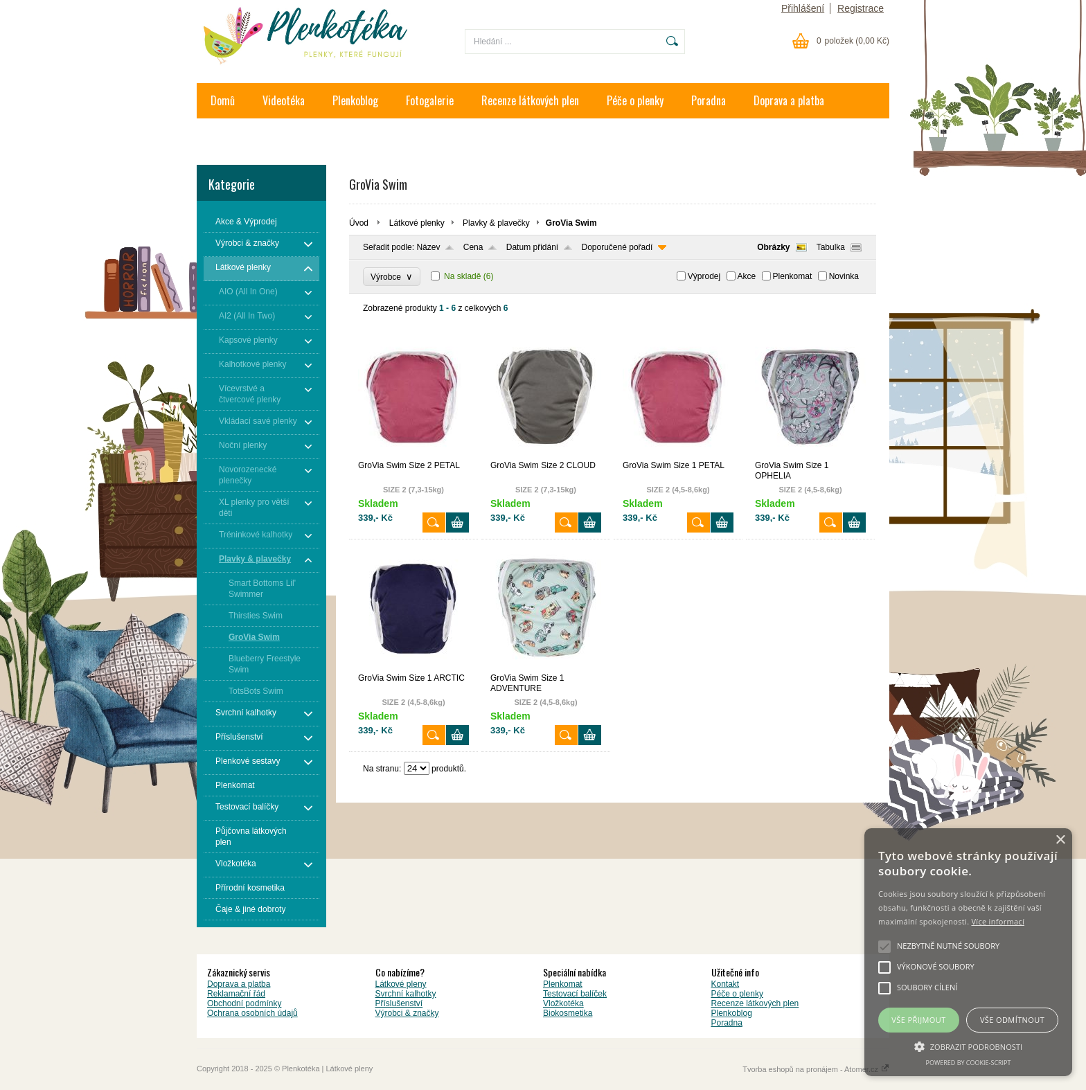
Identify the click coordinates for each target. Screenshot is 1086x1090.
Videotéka (283, 100)
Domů (223, 100)
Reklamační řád (236, 994)
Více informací (997, 921)
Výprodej (704, 276)
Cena (473, 247)
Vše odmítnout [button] (1012, 1020)
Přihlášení (802, 8)
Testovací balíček (575, 994)
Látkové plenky (417, 223)
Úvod (358, 223)
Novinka (844, 276)
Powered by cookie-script (968, 1062)
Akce (747, 276)
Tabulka (831, 247)
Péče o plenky (635, 100)
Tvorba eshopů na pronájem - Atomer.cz (815, 1069)
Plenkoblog (355, 100)
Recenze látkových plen (530, 100)
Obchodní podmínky (244, 1003)
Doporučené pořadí (617, 247)
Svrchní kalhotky (405, 994)
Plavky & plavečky (496, 223)
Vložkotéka (563, 1003)
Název (428, 247)
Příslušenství (399, 1003)
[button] (968, 1045)
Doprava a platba (789, 100)
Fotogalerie (430, 100)
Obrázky (773, 247)
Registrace (860, 8)
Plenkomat (792, 276)
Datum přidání (532, 247)
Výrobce (392, 276)
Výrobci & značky (407, 1013)
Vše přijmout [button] (918, 1020)
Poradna (708, 100)
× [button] (1060, 840)
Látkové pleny (401, 984)
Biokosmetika (567, 1013)
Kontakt (227, 135)
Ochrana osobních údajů (252, 1013)
